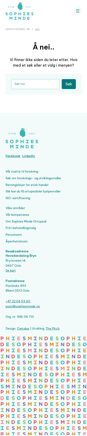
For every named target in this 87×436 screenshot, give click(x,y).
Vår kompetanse (17, 214)
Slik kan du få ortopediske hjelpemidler (33, 191)
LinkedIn (28, 156)
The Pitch (53, 328)
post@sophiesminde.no (23, 306)
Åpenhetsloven (17, 241)
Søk (68, 84)
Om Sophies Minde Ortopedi (26, 221)
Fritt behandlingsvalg (21, 228)
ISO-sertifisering (18, 198)
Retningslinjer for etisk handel (27, 185)
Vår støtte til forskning (22, 171)
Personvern (14, 234)
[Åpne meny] (77, 11)
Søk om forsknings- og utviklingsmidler (33, 178)
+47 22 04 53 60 (18, 301)
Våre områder (15, 208)
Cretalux (23, 328)
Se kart (11, 270)
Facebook (13, 156)
